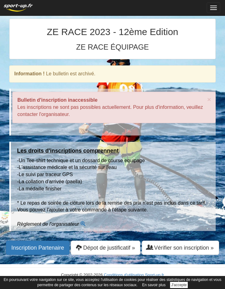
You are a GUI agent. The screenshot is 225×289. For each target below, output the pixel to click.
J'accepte (179, 285)
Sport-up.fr (154, 275)
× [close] (209, 99)
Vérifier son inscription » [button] (180, 247)
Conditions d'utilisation (124, 275)
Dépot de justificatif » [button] (105, 247)
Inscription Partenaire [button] (37, 248)
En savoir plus (153, 285)
